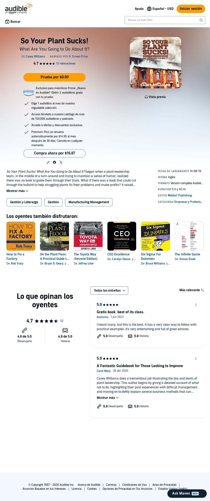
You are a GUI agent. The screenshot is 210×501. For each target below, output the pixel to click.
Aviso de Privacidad (164, 485)
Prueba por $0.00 (55, 77)
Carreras (111, 485)
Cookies (92, 489)
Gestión (53, 202)
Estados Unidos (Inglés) (173, 489)
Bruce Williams (155, 263)
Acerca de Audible (89, 485)
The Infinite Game (187, 254)
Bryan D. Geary (54, 263)
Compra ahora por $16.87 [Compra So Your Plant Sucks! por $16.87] (54, 153)
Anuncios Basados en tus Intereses (44, 489)
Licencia (76, 489)
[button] (48, 162)
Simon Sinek (187, 259)
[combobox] (165, 20)
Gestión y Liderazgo (24, 202)
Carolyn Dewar (121, 259)
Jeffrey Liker (86, 263)
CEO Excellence (118, 254)
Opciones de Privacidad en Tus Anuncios (127, 489)
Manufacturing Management (89, 202)
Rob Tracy (17, 263)
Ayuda (139, 9)
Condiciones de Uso (134, 485)
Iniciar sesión (191, 9)
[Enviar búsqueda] (201, 20)
